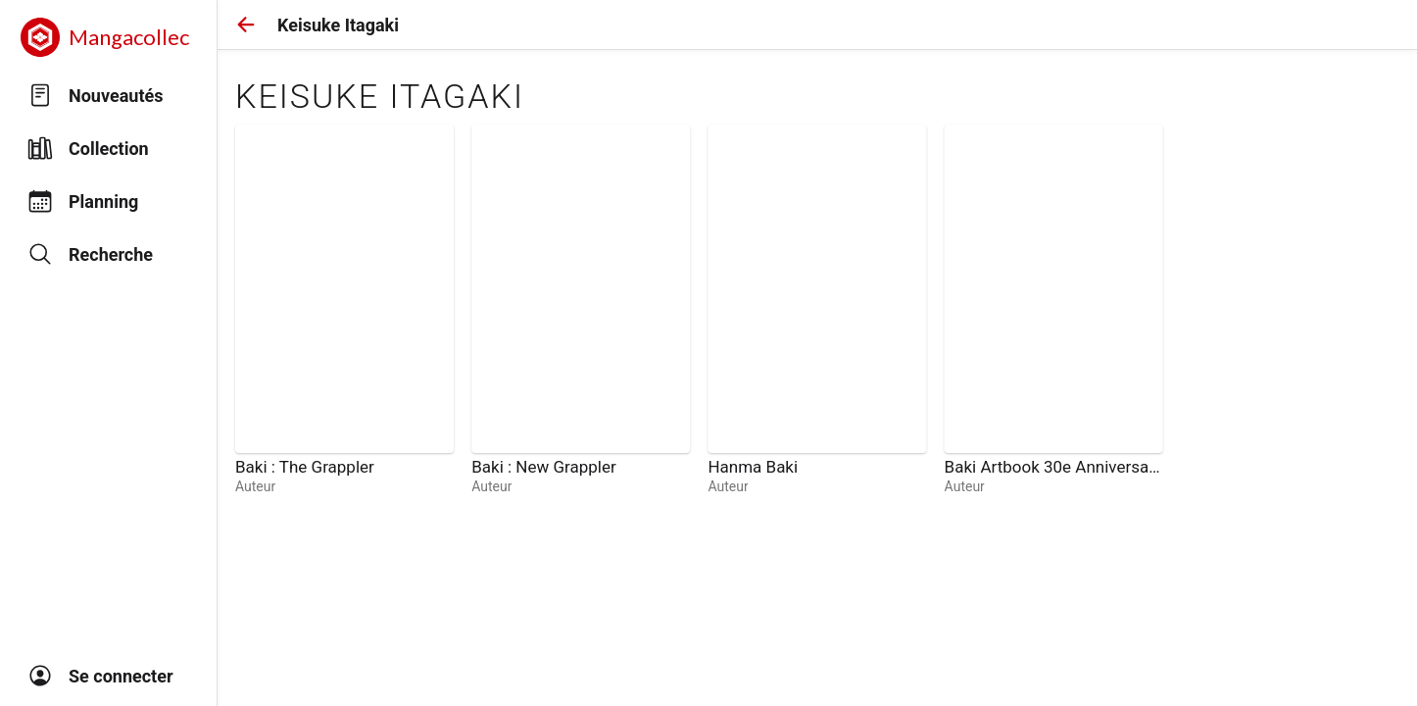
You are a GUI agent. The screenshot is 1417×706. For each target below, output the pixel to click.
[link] (344, 310)
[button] (246, 24)
